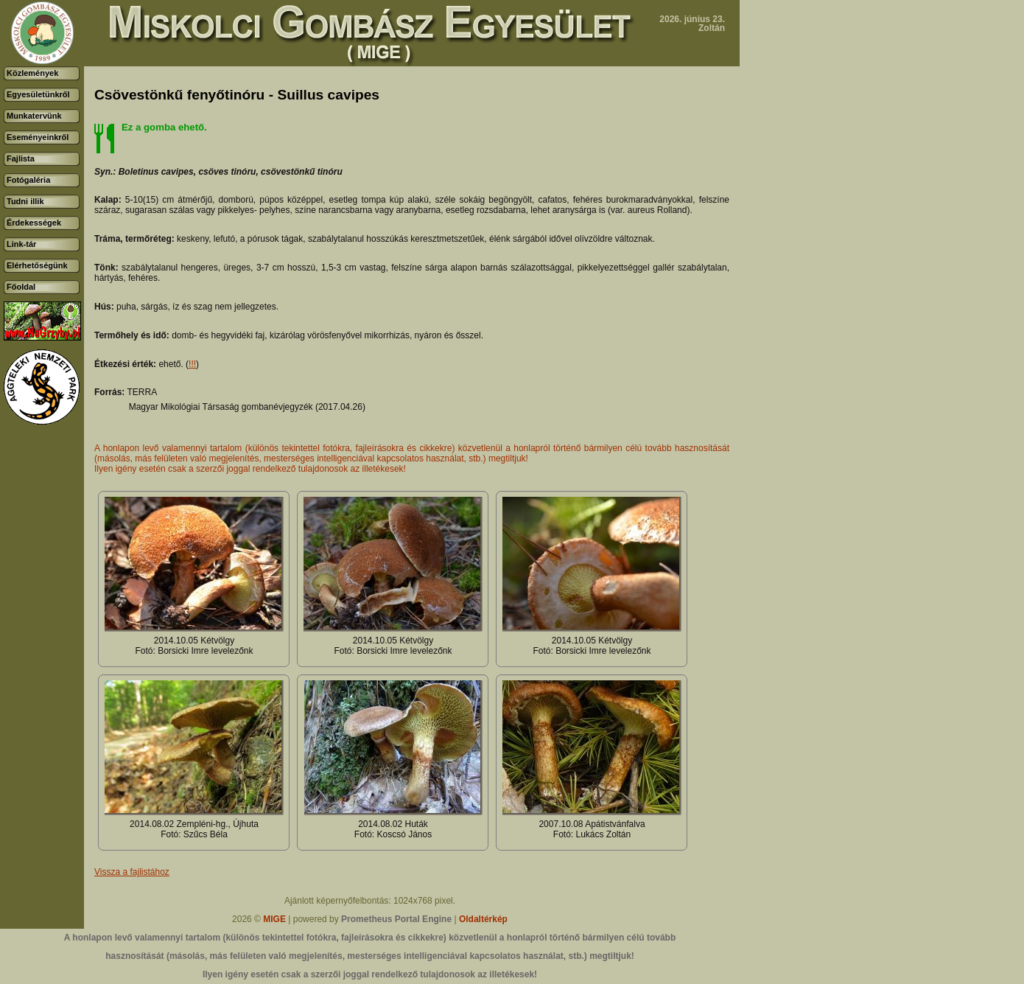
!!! (192, 364)
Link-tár (21, 244)
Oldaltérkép (483, 919)
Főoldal (21, 286)
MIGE (274, 919)
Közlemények (32, 73)
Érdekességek (34, 222)
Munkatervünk (34, 115)
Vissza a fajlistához (131, 872)
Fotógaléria (28, 179)
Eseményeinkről (38, 137)
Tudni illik (25, 201)
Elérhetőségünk (37, 265)
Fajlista (21, 158)
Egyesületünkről (38, 94)
